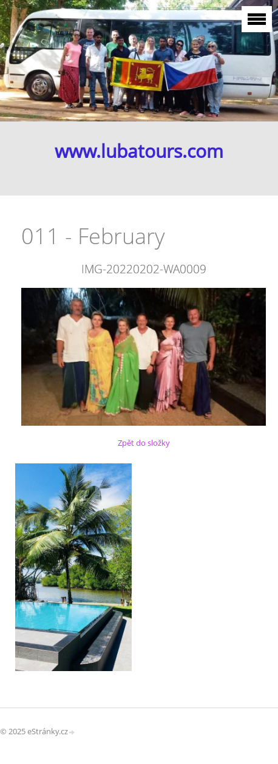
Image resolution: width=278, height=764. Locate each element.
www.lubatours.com (139, 151)
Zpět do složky (144, 442)
